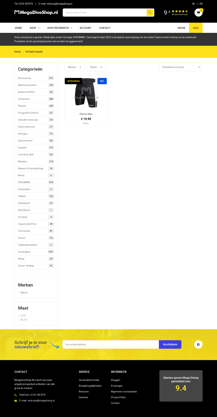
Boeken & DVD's (36, 92)
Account (85, 28)
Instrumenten (36, 141)
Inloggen (115, 380)
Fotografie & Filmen (36, 113)
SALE (196, 28)
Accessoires (36, 78)
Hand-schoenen (36, 127)
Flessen (36, 106)
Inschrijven (170, 344)
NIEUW (181, 28)
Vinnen (36, 238)
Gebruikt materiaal (36, 120)
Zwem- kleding (36, 266)
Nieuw (36, 175)
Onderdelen (36, 189)
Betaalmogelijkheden (90, 385)
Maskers (36, 161)
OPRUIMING (36, 182)
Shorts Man (86, 114)
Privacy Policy (118, 397)
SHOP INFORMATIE (58, 28)
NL (193, 3)
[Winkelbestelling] (180, 67)
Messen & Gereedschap (36, 168)
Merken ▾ (74, 67)
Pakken (36, 196)
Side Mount (36, 210)
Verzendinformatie (89, 380)
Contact (105, 28)
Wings (36, 259)
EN (201, 3)
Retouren (84, 391)
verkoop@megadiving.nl (59, 3)
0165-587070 (26, 3)
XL (22, 319)
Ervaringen (117, 385)
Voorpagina (36, 252)
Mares (24, 292)
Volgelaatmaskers (36, 245)
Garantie (83, 397)
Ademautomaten (36, 85)
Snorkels (36, 217)
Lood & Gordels (36, 154)
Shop (33, 28)
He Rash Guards (34, 51)
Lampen (36, 148)
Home (18, 28)
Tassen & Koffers (36, 224)
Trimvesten (36, 231)
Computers (36, 99)
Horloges (36, 134)
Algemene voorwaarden (124, 391)
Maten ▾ (96, 67)
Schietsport (36, 203)
